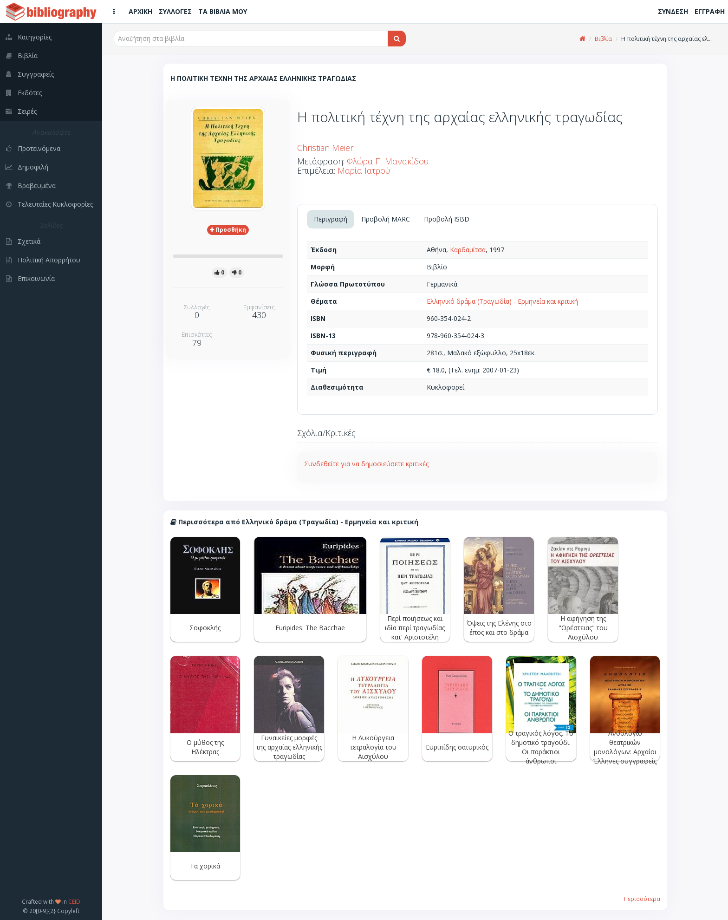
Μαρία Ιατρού (364, 170)
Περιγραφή (330, 219)
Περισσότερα (642, 898)
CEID (74, 901)
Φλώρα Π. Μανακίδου (388, 161)
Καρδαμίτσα (468, 249)
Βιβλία (603, 39)
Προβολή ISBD (446, 219)
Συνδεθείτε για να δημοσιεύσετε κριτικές (366, 463)
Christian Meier (325, 147)
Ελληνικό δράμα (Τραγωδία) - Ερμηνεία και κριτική (502, 301)
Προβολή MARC (385, 219)
